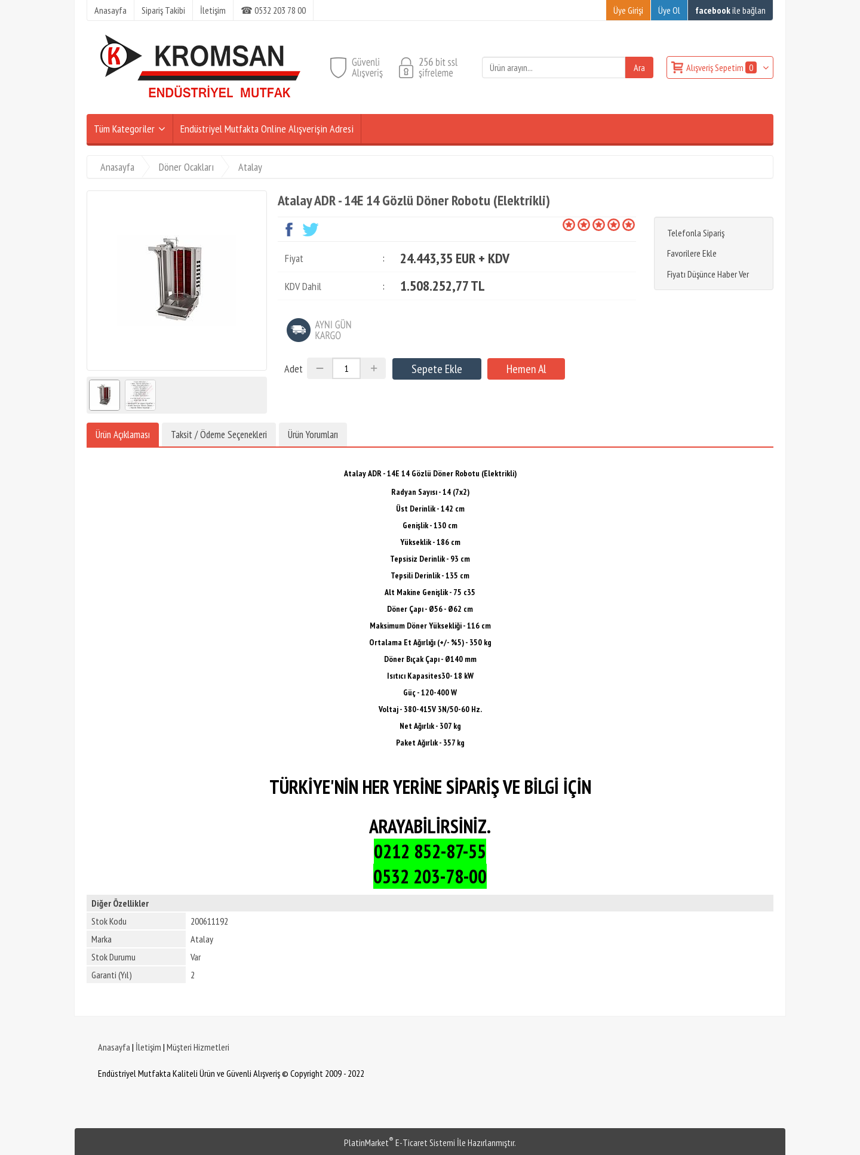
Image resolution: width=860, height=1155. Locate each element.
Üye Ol (669, 10)
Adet (293, 368)
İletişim (148, 1047)
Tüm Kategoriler (124, 128)
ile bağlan (730, 10)
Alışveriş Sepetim (722, 67)
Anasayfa (114, 1047)
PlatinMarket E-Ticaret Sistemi (399, 1142)
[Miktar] (346, 368)
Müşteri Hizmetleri (198, 1047)
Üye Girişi (628, 10)
